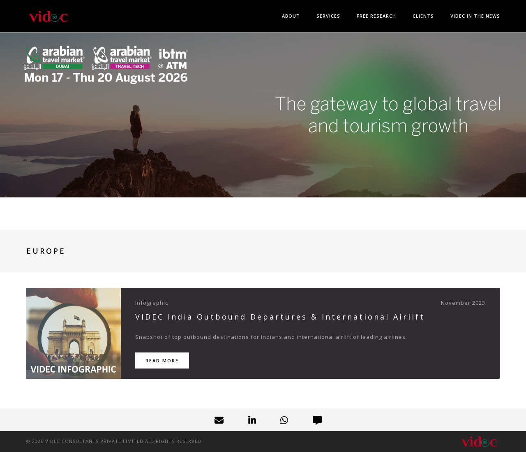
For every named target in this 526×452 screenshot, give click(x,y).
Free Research (376, 16)
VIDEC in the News (475, 16)
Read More (162, 360)
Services (328, 16)
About (291, 16)
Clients (423, 16)
